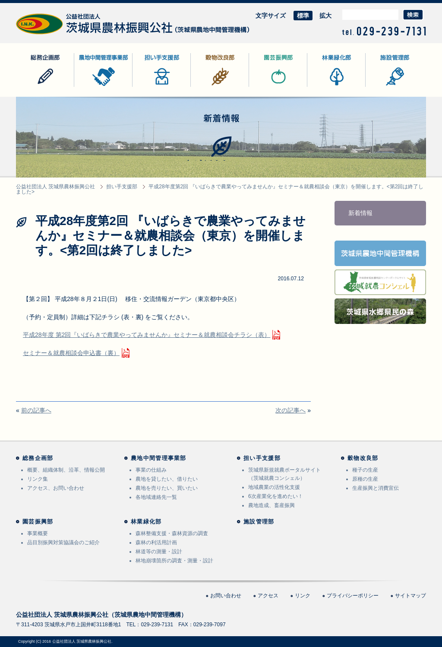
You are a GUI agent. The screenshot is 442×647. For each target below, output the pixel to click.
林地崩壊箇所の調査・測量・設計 (174, 561)
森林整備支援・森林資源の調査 (172, 533)
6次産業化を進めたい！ (275, 496)
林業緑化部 (322, 86)
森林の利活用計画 (156, 542)
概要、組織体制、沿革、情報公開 (66, 470)
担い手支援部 (151, 86)
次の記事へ (290, 410)
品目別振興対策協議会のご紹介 (63, 542)
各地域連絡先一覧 (156, 497)
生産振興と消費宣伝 (375, 488)
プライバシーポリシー (353, 596)
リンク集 (37, 479)
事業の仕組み (151, 470)
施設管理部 (381, 86)
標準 (303, 15)
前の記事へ (36, 410)
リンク (302, 596)
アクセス (268, 596)
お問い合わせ (225, 596)
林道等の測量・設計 (159, 552)
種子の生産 (365, 470)
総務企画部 (31, 86)
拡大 (325, 15)
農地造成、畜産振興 (271, 505)
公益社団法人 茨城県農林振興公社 (62, 34)
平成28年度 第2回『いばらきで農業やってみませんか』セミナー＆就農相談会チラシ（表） (146, 334)
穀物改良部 (206, 86)
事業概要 (37, 533)
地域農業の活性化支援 (274, 487)
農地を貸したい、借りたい (167, 479)
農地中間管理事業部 (101, 86)
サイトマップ (410, 596)
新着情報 (360, 212)
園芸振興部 (264, 86)
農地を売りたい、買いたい (167, 488)
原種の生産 (365, 479)
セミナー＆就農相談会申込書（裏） (71, 352)
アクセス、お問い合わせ (55, 488)
